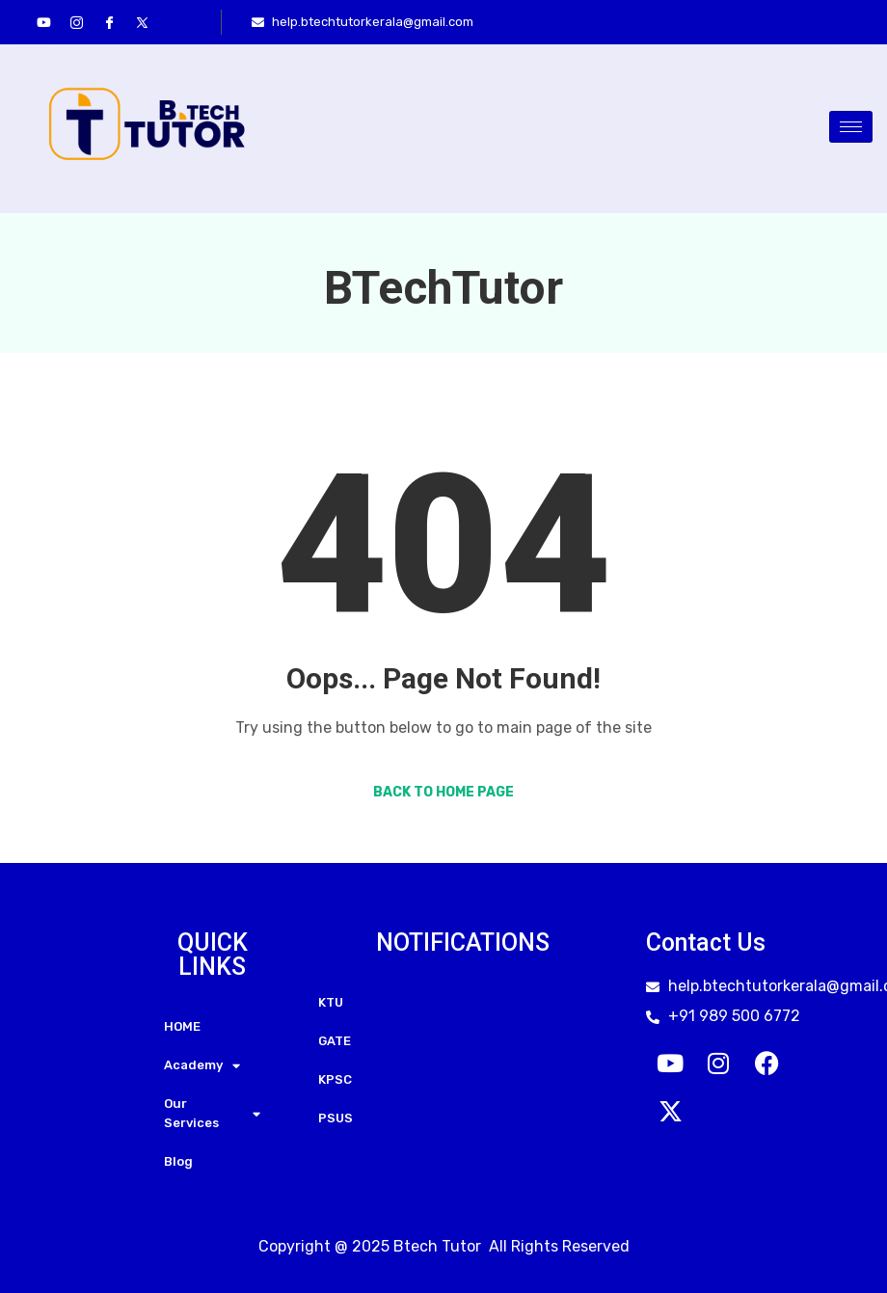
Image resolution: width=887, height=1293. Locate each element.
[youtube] (43, 22)
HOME (182, 1026)
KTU (330, 1002)
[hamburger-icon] (851, 127)
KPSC (335, 1079)
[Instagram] (76, 22)
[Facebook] (108, 22)
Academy (202, 1066)
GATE (334, 1041)
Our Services (212, 1113)
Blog (178, 1161)
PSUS (335, 1118)
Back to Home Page (443, 792)
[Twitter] (141, 22)
